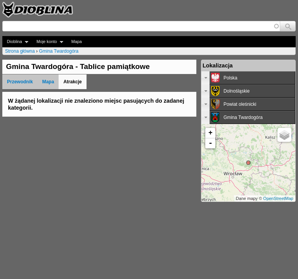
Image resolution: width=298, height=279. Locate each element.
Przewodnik (20, 81)
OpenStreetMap (278, 198)
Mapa (76, 41)
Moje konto (47, 41)
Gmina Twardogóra (58, 51)
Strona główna (20, 51)
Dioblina (15, 41)
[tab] (248, 77)
